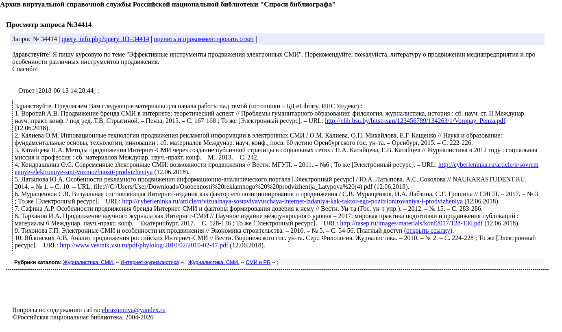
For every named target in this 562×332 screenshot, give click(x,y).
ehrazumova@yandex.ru (134, 309)
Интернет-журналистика (150, 262)
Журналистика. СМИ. (88, 262)
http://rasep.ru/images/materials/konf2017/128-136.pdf (411, 223)
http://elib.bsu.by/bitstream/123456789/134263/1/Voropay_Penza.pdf (415, 120)
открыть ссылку (428, 230)
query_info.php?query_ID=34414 (105, 38)
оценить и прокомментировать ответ (204, 38)
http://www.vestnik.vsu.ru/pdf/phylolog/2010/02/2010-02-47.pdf (144, 245)
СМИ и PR (258, 262)
